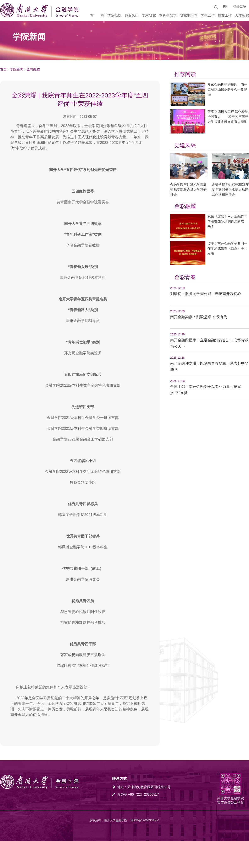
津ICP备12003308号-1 (145, 820)
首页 (3, 69)
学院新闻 (16, 69)
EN (225, 6)
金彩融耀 (33, 69)
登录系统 (239, 6)
